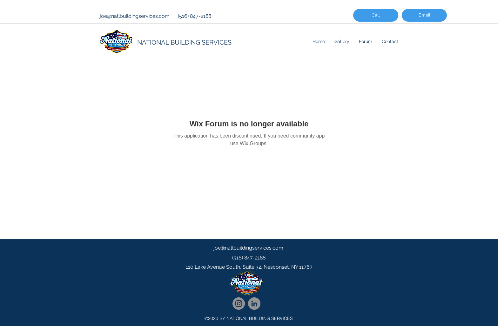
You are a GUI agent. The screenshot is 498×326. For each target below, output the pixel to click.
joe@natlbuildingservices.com (135, 16)
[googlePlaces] (249, 280)
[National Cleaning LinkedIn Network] (254, 303)
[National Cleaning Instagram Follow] (238, 303)
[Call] (375, 15)
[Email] (424, 15)
